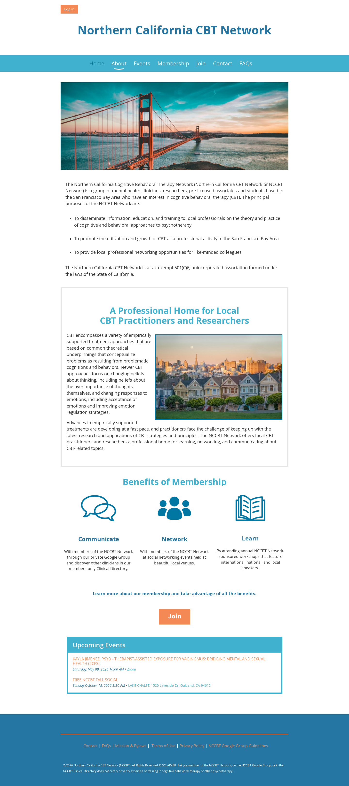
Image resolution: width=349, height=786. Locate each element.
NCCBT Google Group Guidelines (238, 745)
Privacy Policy (192, 745)
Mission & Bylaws (131, 745)
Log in (69, 9)
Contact (90, 745)
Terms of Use (163, 745)
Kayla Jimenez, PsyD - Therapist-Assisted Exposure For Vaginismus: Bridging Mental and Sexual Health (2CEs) (169, 661)
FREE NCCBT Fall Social (95, 679)
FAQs (107, 745)
